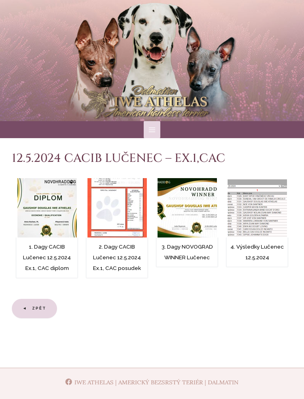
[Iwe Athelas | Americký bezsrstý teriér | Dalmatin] (152, 381)
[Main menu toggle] (152, 133)
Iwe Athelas (152, 70)
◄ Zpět (34, 312)
